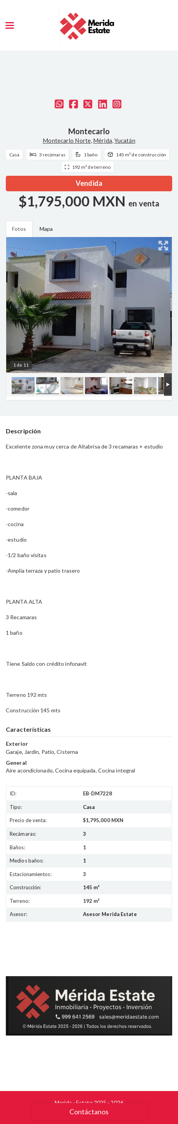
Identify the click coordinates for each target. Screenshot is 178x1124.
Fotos (19, 228)
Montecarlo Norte (67, 140)
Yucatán (124, 140)
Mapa (46, 228)
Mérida (102, 140)
